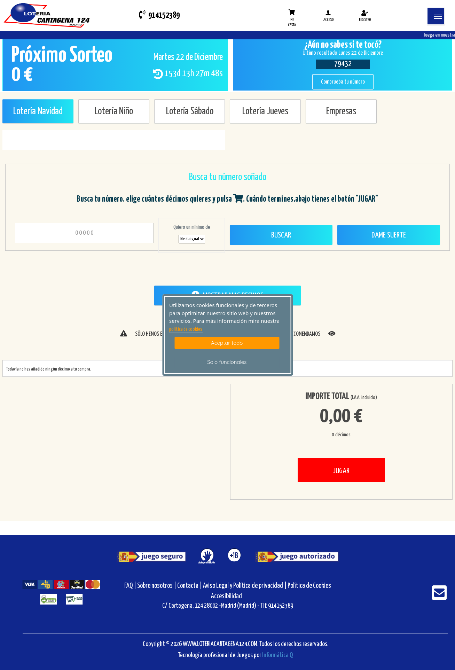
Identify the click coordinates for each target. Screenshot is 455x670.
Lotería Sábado (189, 111)
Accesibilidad (226, 596)
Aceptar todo (227, 343)
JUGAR (341, 471)
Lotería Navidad (38, 111)
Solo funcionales (226, 362)
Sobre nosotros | (156, 586)
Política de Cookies (309, 586)
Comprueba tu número (343, 82)
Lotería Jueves (265, 111)
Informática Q (277, 655)
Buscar (281, 235)
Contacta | (189, 586)
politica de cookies (185, 329)
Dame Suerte (388, 235)
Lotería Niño (114, 111)
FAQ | (130, 586)
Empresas (341, 111)
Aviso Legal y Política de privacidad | (245, 586)
